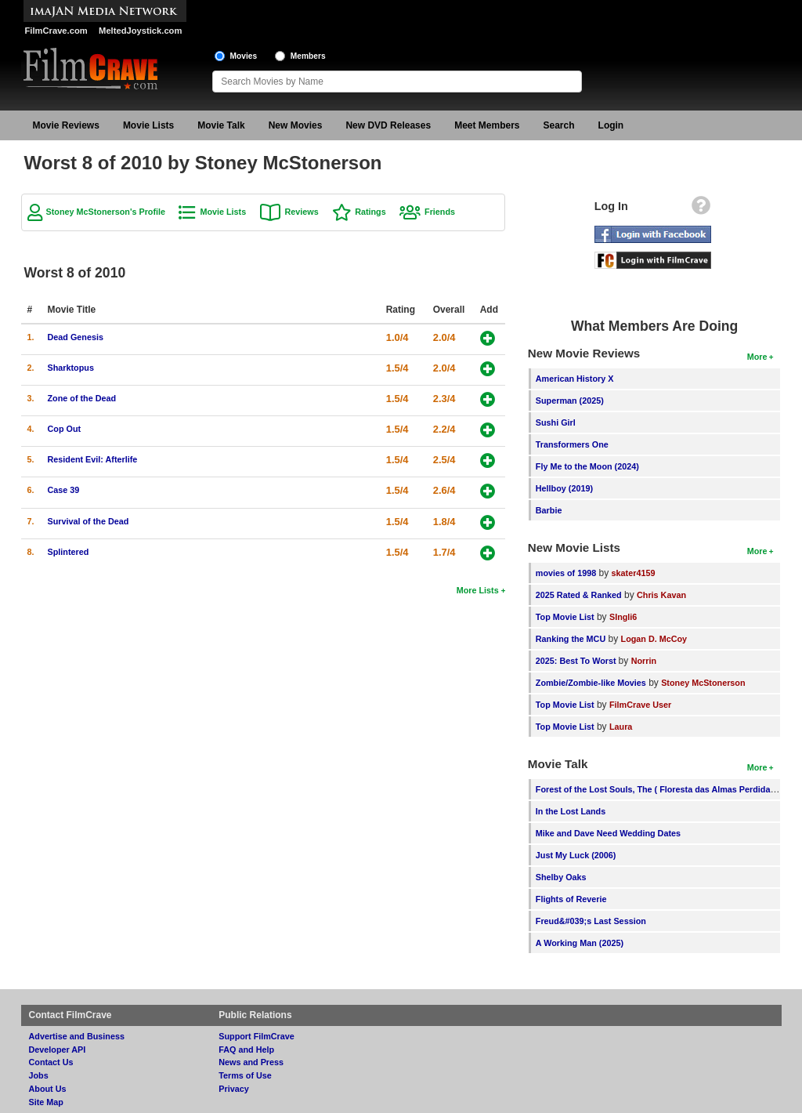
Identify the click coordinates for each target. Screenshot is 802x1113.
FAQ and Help (246, 1049)
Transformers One (572, 444)
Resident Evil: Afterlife (93, 459)
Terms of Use (245, 1075)
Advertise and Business (77, 1036)
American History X (575, 378)
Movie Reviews (66, 125)
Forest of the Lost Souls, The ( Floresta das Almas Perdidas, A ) (663, 789)
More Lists (478, 590)
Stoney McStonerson (703, 682)
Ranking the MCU (570, 639)
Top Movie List (565, 617)
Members (308, 56)
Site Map (46, 1102)
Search (559, 125)
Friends (439, 211)
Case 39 (64, 490)
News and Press (251, 1062)
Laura (620, 726)
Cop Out (64, 428)
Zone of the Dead (82, 398)
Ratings (370, 211)
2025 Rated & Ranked (579, 595)
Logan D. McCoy (654, 639)
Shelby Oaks (561, 877)
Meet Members (486, 125)
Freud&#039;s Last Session (591, 921)
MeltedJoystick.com (140, 30)
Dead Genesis (75, 337)
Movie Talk (220, 125)
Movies (244, 56)
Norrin (643, 660)
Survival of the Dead (88, 521)
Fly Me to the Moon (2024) (587, 466)
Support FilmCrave (256, 1036)
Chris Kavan (661, 595)
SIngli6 (623, 617)
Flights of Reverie (571, 899)
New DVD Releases (388, 125)
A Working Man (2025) (579, 943)
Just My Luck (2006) (576, 855)
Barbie (549, 510)
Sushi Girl (556, 422)
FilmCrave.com (56, 30)
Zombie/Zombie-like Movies (591, 682)
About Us (48, 1088)
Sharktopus (71, 367)
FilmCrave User (640, 704)
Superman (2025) (570, 400)
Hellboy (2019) (564, 488)
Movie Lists (148, 125)
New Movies (296, 125)
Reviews (302, 211)
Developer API (57, 1049)
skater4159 (634, 573)
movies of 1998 (566, 573)
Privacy (233, 1088)
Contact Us (51, 1062)
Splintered (68, 551)
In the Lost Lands (570, 811)
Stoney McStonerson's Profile (106, 211)
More (757, 356)
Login (611, 125)
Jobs (39, 1075)
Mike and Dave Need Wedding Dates (608, 833)
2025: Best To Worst (577, 660)
